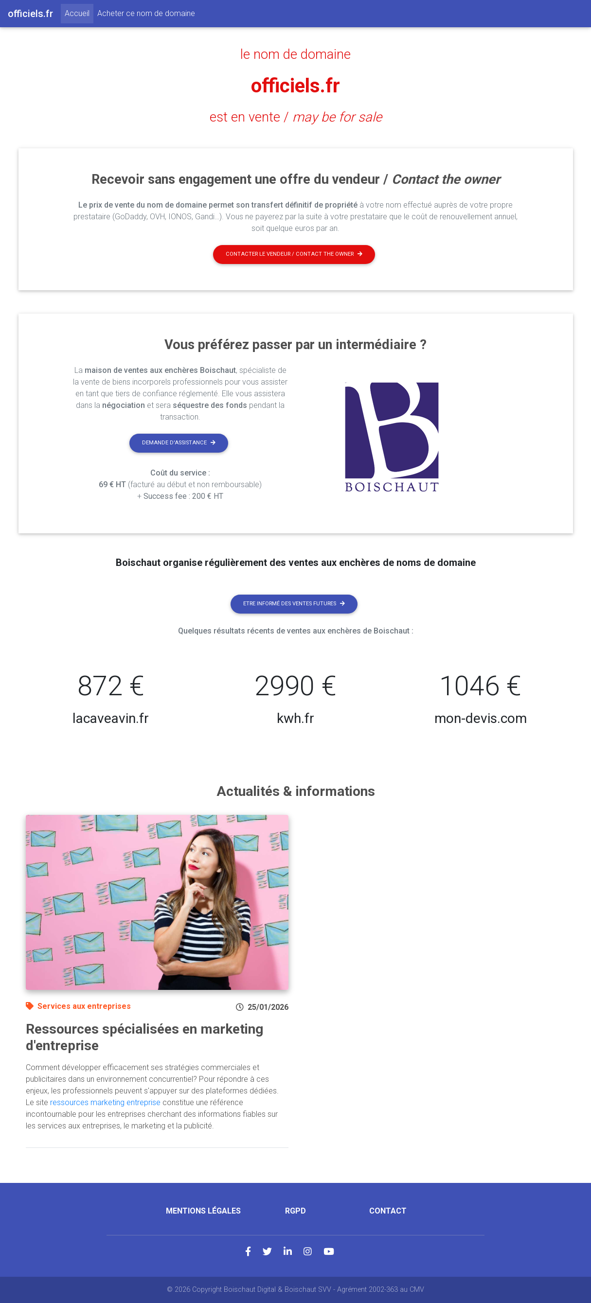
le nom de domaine (295, 54)
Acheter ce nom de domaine (146, 13)
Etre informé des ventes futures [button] (294, 603)
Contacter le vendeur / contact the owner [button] (294, 254)
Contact (388, 1210)
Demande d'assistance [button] (178, 443)
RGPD (295, 1210)
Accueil (79, 12)
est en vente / (296, 117)
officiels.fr (295, 85)
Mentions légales (203, 1210)
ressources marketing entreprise (105, 1102)
